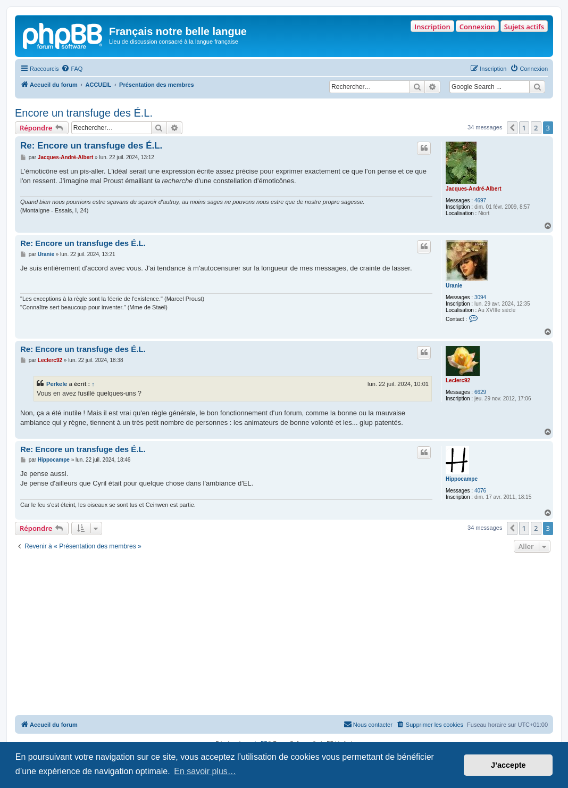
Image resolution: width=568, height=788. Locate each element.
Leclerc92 (458, 380)
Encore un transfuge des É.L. (84, 113)
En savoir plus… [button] (205, 771)
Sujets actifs (524, 26)
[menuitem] (71, 68)
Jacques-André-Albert (473, 189)
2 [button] (536, 128)
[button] (512, 127)
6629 (480, 392)
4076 (480, 491)
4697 (480, 200)
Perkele (57, 384)
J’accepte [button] (508, 765)
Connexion (477, 26)
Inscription (432, 26)
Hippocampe (462, 479)
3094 (480, 297)
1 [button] (524, 128)
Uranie (454, 286)
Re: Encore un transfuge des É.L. (91, 146)
